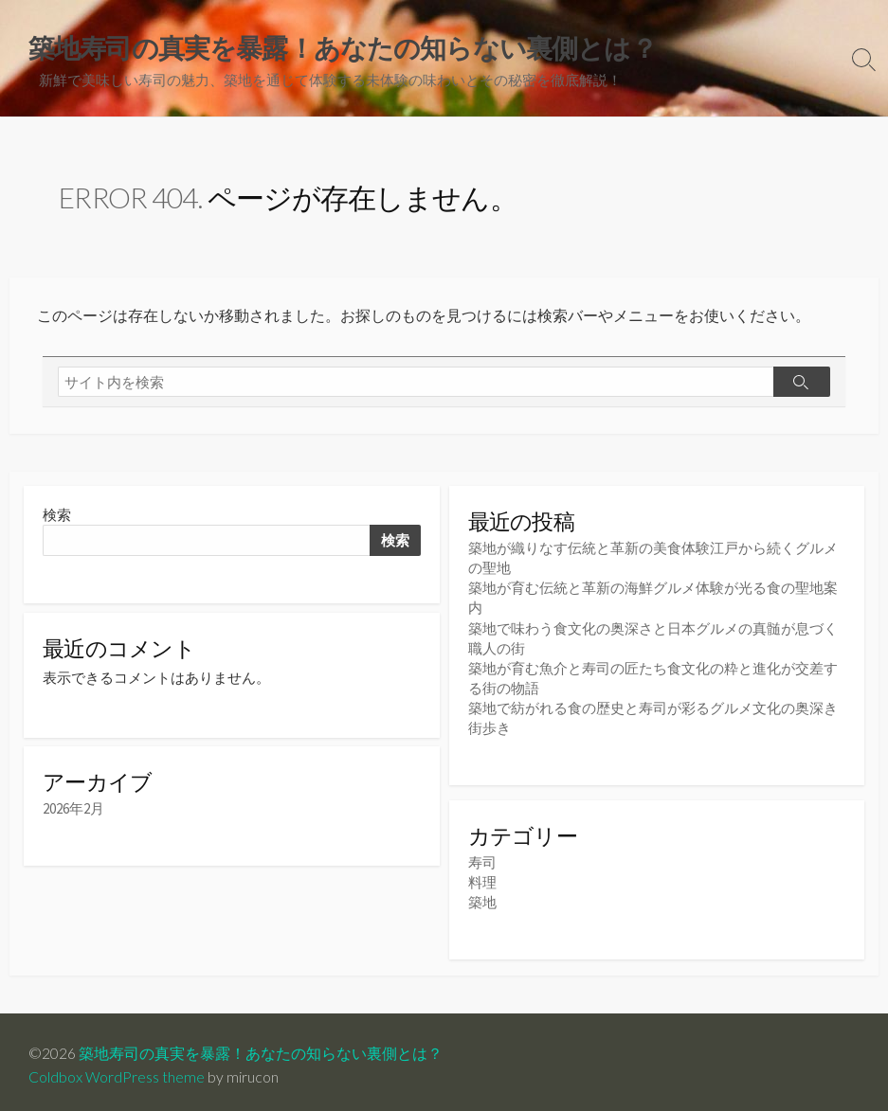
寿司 (482, 857)
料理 (482, 877)
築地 (482, 896)
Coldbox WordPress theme (116, 1070)
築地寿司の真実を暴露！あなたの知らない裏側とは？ (261, 1046)
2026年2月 (73, 810)
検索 (57, 515)
